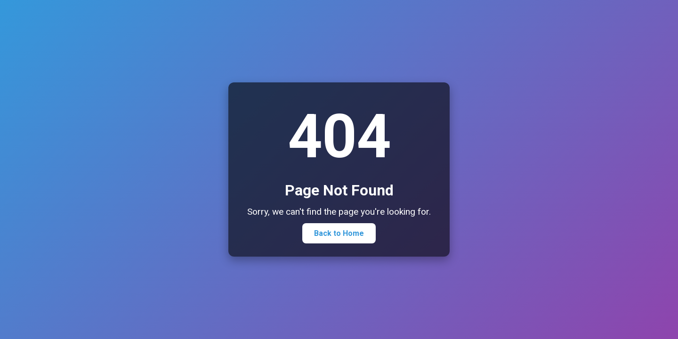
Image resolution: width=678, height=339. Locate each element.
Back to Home (339, 233)
